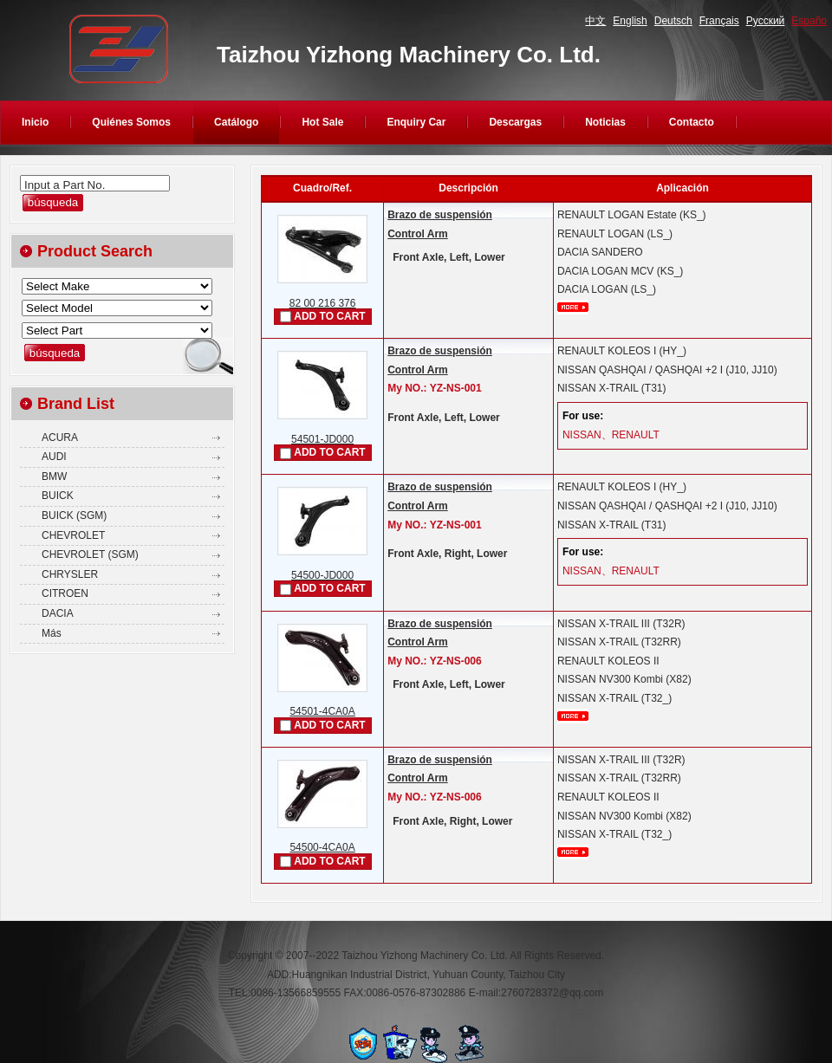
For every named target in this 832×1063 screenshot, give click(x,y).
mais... (572, 307)
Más (52, 633)
